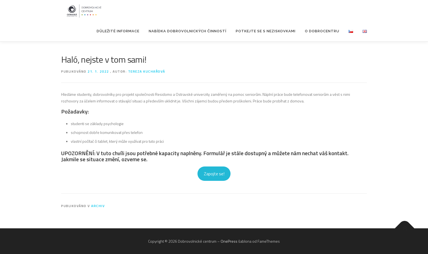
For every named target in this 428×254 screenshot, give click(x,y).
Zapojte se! (214, 173)
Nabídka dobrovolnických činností (187, 31)
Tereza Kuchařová (146, 71)
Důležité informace (118, 31)
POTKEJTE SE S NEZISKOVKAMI (266, 31)
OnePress (229, 241)
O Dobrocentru (322, 31)
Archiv (98, 205)
